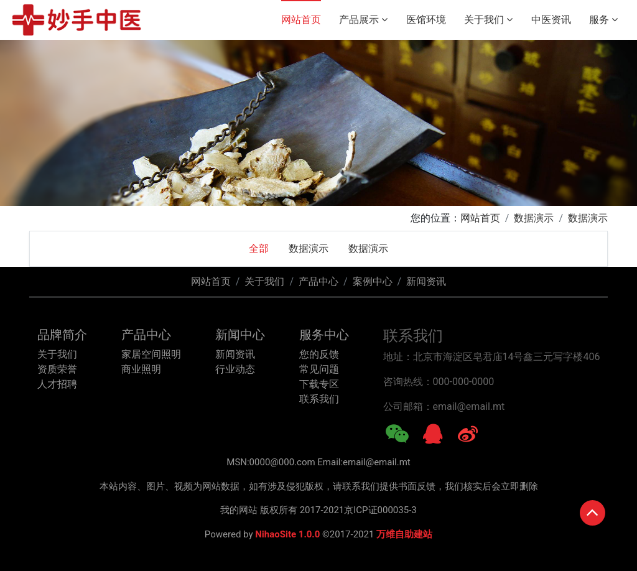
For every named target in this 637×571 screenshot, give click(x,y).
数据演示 (534, 218)
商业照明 (141, 369)
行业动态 (235, 369)
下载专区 (319, 384)
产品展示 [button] (363, 20)
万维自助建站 (404, 534)
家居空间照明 (151, 354)
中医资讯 (551, 20)
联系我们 (319, 399)
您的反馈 (319, 354)
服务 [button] (603, 20)
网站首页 (301, 20)
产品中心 (318, 281)
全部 (259, 248)
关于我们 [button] (488, 20)
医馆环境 (426, 20)
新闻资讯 (426, 281)
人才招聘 (57, 384)
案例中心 (373, 281)
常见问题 (319, 369)
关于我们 (264, 281)
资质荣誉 (57, 369)
